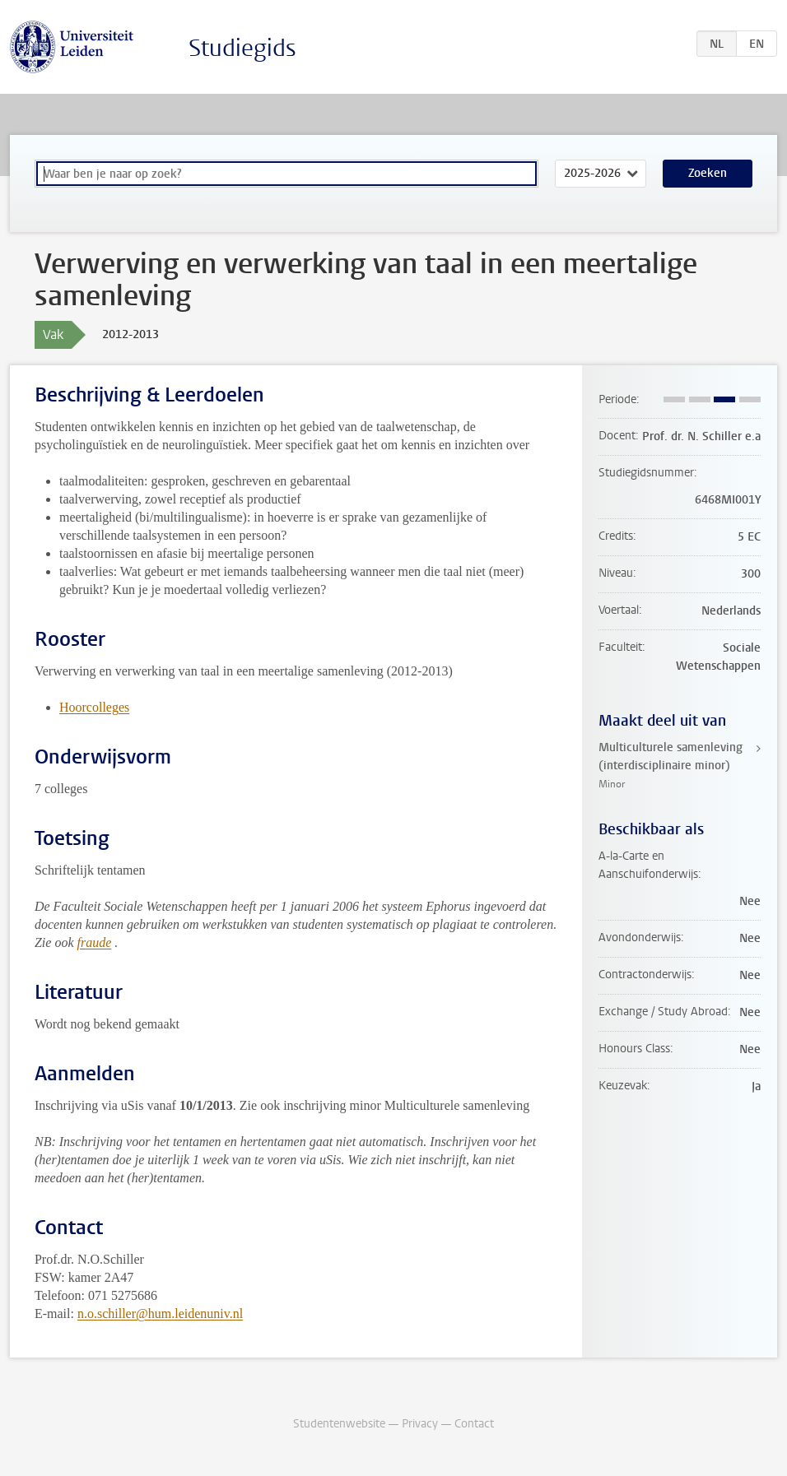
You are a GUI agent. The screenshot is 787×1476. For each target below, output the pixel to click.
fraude (94, 942)
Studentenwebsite (339, 1424)
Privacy (420, 1424)
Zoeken (707, 173)
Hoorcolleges (94, 707)
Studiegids (242, 48)
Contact (474, 1424)
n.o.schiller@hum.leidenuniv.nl (160, 1314)
